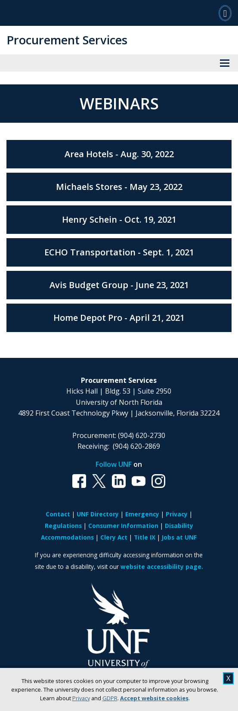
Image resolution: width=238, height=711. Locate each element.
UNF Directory (98, 514)
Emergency (142, 514)
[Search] (225, 13)
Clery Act (113, 537)
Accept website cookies (154, 698)
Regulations (63, 526)
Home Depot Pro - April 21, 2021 (119, 317)
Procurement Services (66, 40)
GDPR (109, 698)
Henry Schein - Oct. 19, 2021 (119, 219)
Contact (58, 514)
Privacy (81, 698)
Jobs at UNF (179, 537)
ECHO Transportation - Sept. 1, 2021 (119, 252)
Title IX (144, 537)
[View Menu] (225, 62)
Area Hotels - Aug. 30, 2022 (119, 154)
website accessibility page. (162, 566)
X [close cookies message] (228, 678)
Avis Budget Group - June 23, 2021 (119, 285)
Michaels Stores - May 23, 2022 (119, 186)
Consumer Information (123, 526)
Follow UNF (114, 464)
